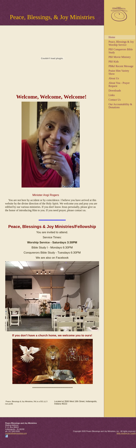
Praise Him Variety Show (119, 72)
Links (112, 95)
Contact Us (115, 99)
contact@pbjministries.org (16, 433)
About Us (114, 78)
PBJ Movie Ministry (120, 57)
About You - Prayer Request (119, 84)
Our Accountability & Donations (120, 106)
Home (112, 37)
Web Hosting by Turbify (126, 433)
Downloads (115, 90)
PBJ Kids (114, 61)
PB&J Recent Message (121, 66)
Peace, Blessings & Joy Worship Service (121, 43)
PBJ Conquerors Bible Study (121, 51)
